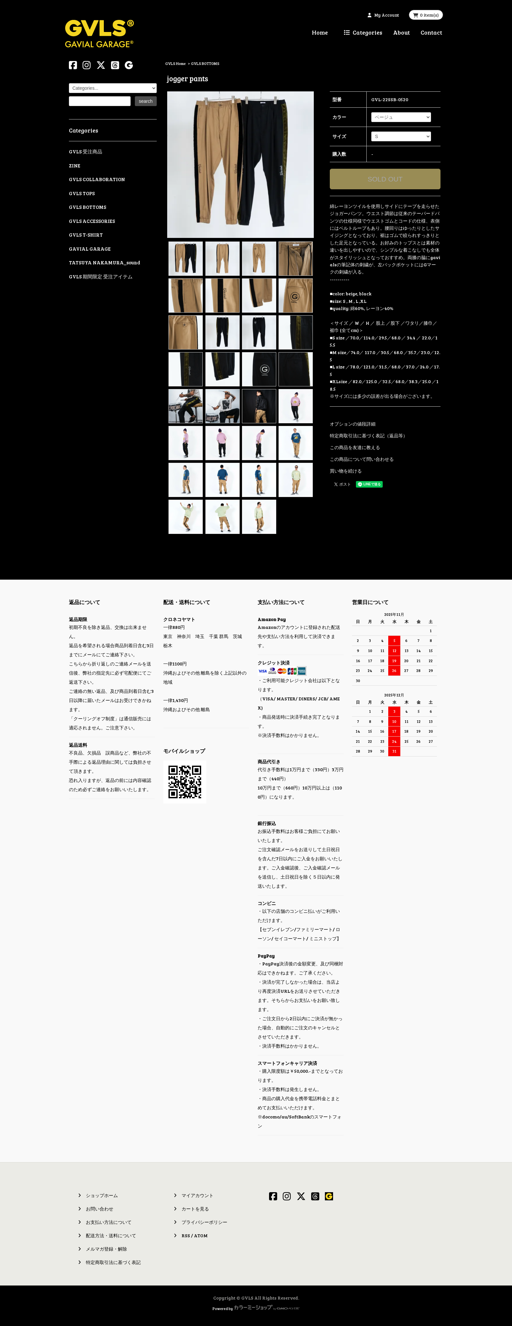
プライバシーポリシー (204, 1222)
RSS (186, 1235)
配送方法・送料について (111, 1235)
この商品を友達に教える (355, 447)
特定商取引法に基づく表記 (113, 1262)
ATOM (201, 1235)
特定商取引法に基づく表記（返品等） (369, 435)
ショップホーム (102, 1195)
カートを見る (195, 1209)
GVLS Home (175, 63)
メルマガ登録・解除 (106, 1249)
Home (320, 32)
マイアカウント (198, 1195)
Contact (431, 32)
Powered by (256, 1308)
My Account (386, 15)
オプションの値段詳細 (353, 424)
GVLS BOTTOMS (205, 63)
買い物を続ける (346, 471)
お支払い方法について (109, 1222)
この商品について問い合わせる (362, 459)
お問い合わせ (99, 1209)
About (401, 32)
